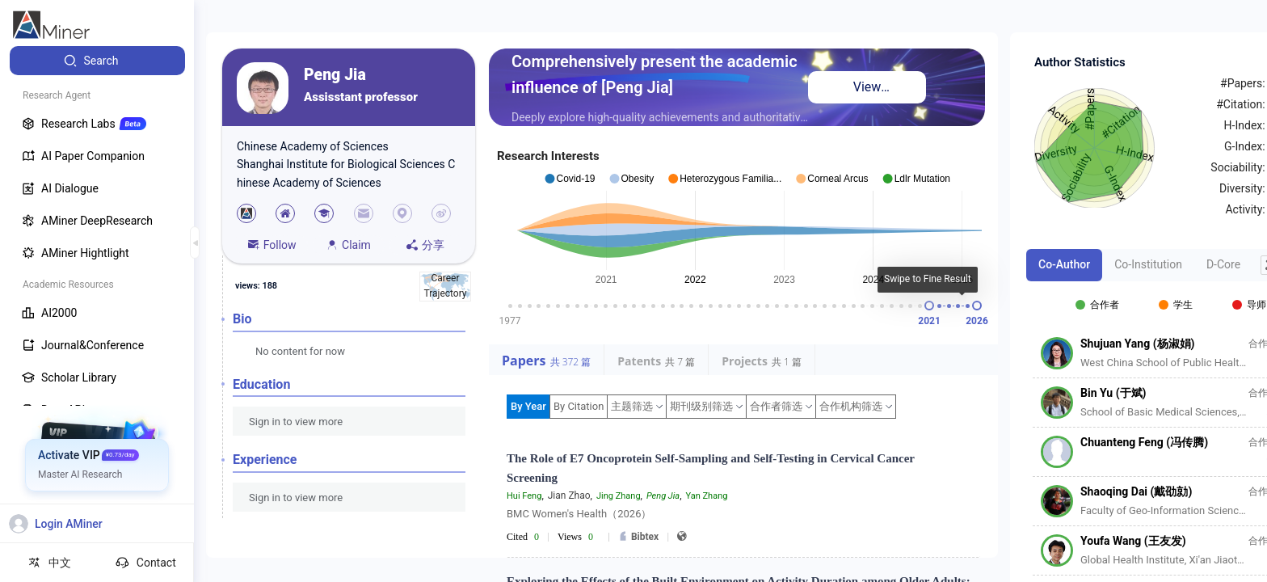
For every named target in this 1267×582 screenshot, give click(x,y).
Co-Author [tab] (1064, 264)
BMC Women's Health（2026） (579, 514)
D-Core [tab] (1223, 264)
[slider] (929, 305)
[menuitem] (97, 60)
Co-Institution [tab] (1148, 264)
